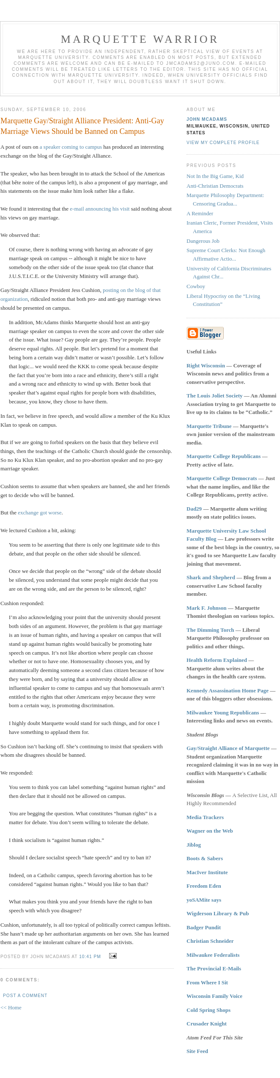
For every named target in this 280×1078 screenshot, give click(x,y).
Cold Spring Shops (209, 1010)
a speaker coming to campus (71, 147)
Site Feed (197, 1051)
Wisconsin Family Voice (214, 996)
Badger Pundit (204, 927)
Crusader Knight (207, 1023)
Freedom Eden (204, 886)
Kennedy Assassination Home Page (228, 690)
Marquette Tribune (209, 426)
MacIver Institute (207, 872)
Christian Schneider (210, 941)
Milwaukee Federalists (213, 955)
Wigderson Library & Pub (218, 913)
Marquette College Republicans (224, 456)
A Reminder (200, 213)
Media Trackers (205, 817)
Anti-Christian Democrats (215, 186)
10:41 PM (90, 956)
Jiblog (194, 845)
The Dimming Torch (210, 630)
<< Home (11, 1007)
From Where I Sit (207, 982)
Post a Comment (25, 995)
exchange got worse (39, 512)
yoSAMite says (204, 900)
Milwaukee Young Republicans (223, 712)
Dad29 (194, 509)
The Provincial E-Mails (214, 968)
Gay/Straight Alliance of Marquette (228, 748)
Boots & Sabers (205, 858)
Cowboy (196, 286)
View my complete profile (223, 142)
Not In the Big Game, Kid (215, 176)
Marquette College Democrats (222, 478)
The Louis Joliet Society (215, 395)
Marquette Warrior (140, 39)
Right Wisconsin (206, 365)
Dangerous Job (203, 241)
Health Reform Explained (217, 660)
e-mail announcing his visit (99, 209)
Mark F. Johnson (207, 608)
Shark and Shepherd (211, 577)
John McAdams (207, 119)
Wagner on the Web (210, 831)
